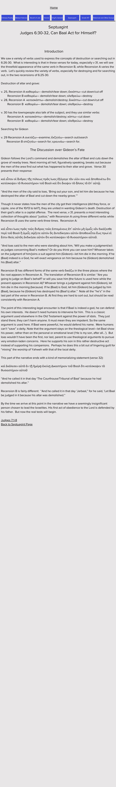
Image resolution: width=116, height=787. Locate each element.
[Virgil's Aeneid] (57, 18)
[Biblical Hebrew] (21, 18)
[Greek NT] (85, 18)
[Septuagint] (72, 18)
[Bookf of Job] (35, 18)
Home (54, 7)
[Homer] (46, 18)
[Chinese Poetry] (7, 18)
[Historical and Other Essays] (103, 18)
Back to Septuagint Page (17, 424)
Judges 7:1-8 (9, 420)
